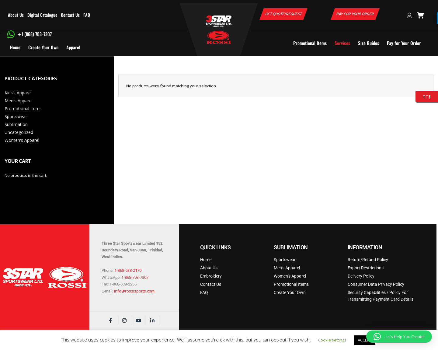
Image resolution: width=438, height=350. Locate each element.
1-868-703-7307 (134, 277)
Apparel (73, 47)
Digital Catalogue (42, 15)
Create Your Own (43, 47)
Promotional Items (310, 43)
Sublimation (16, 124)
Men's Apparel (19, 100)
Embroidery (211, 276)
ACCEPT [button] (365, 340)
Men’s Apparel (287, 267)
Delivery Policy (361, 276)
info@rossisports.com (134, 291)
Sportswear (16, 116)
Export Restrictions (366, 267)
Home (15, 47)
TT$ (423, 97)
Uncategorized (19, 132)
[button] (399, 337)
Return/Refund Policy (368, 259)
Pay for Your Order (404, 43)
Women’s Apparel (290, 276)
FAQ (86, 15)
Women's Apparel (22, 140)
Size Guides (368, 43)
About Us (16, 15)
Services (342, 43)
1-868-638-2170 (127, 270)
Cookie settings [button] (332, 340)
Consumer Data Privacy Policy (376, 284)
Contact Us (70, 15)
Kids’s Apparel (18, 93)
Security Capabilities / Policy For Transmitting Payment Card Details (380, 296)
